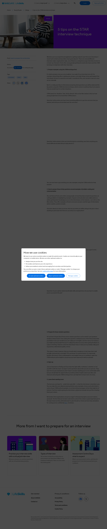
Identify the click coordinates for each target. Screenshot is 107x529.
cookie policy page (47, 271)
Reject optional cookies (56, 276)
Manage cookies (73, 276)
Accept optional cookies (36, 276)
